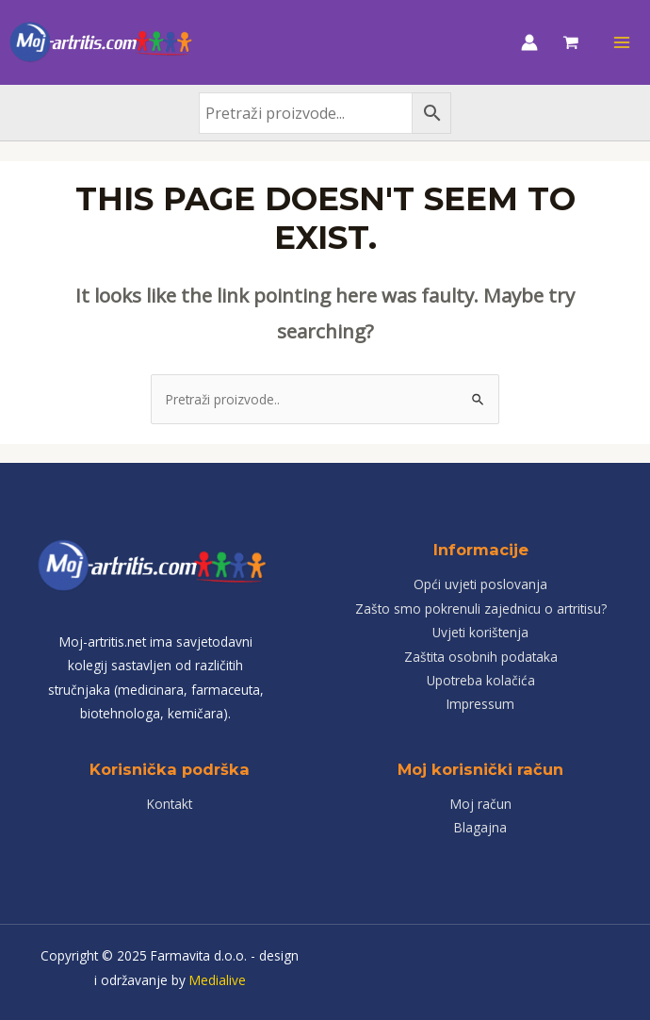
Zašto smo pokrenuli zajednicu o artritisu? (481, 608)
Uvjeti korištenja (480, 632)
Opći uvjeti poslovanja (480, 584)
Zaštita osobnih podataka (481, 657)
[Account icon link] (529, 42)
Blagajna (480, 827)
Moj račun (481, 804)
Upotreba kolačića (481, 680)
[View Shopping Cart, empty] (570, 42)
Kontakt (169, 804)
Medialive (217, 980)
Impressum (480, 704)
